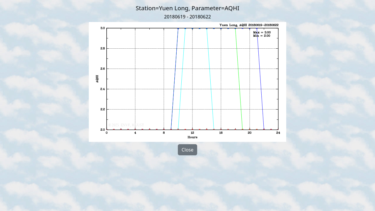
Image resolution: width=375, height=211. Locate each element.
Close (188, 150)
